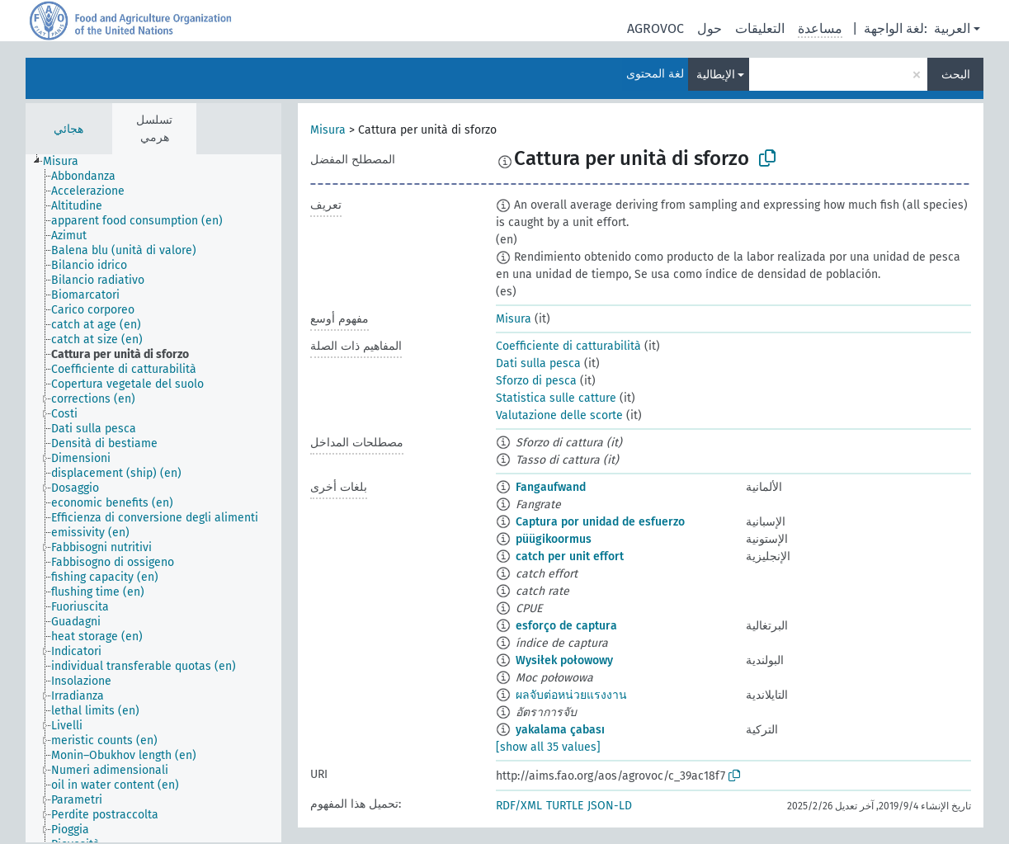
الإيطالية (715, 75)
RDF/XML (519, 806)
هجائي (68, 129)
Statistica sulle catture (556, 398)
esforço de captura (566, 626)
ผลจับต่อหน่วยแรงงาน (571, 695)
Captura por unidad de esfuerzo (600, 522)
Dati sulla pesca (538, 363)
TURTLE (564, 806)
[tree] (153, 498)
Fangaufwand (551, 487)
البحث (955, 75)
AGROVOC (655, 28)
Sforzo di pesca (536, 381)
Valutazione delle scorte (559, 415)
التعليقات (760, 28)
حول (709, 28)
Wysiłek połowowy (564, 660)
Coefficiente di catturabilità (568, 346)
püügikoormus (554, 539)
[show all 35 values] (548, 747)
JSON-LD (609, 806)
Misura (328, 130)
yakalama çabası (560, 730)
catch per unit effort (570, 556)
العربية (952, 28)
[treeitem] (67, 161)
